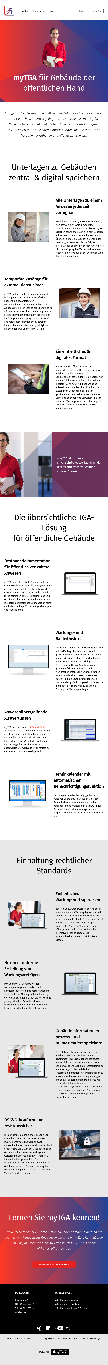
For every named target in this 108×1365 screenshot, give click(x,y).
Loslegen (96, 11)
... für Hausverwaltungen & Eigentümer (72, 1308)
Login (82, 11)
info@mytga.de (22, 1312)
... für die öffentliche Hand (67, 1304)
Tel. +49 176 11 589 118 (25, 1308)
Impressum (49, 1339)
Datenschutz (64, 1339)
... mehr (53, 11)
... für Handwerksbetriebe (66, 1300)
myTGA (24, 11)
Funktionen (39, 11)
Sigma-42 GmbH (37, 727)
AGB (75, 1339)
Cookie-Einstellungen (91, 1339)
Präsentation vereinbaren (54, 1264)
